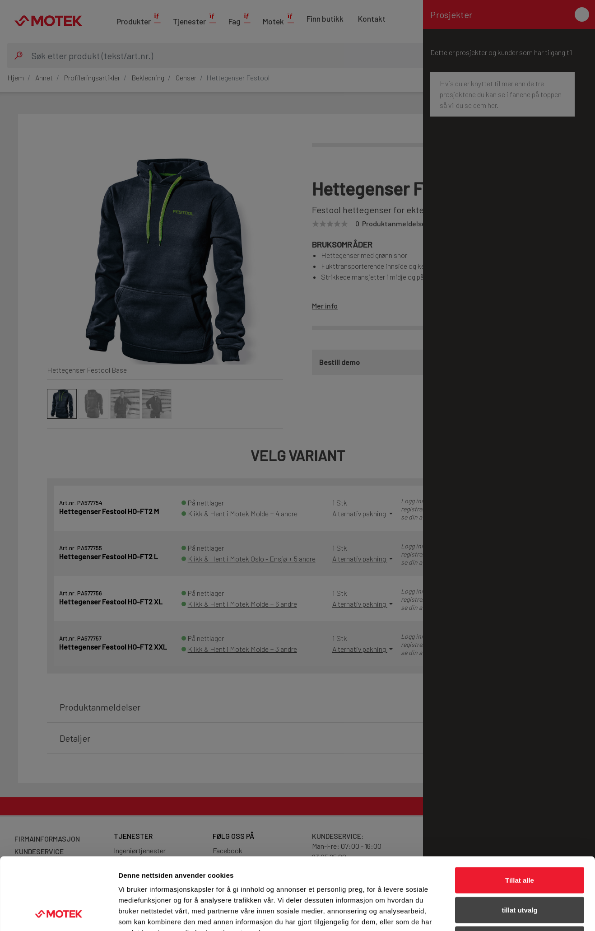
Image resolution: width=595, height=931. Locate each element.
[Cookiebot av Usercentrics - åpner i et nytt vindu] (58, 913)
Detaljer (480, 913)
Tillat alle (519, 812)
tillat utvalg (519, 842)
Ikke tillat (519, 871)
